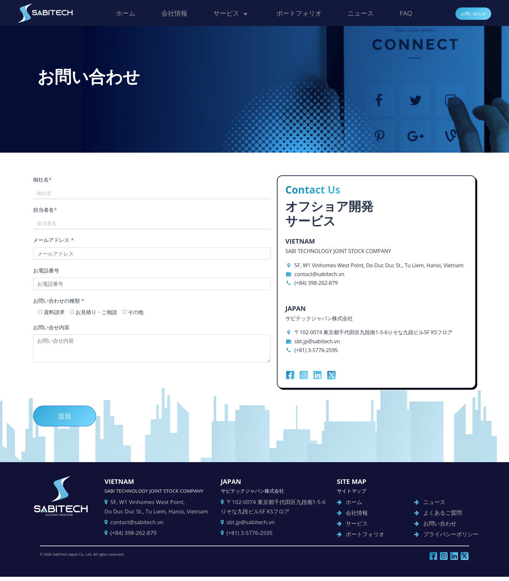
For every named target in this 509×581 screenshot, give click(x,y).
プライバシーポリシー (448, 537)
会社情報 (174, 12)
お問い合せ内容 (57, 327)
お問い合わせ (470, 13)
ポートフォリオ (299, 12)
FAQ (406, 12)
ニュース (361, 12)
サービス (226, 12)
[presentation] (88, 381)
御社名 (48, 179)
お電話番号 (52, 270)
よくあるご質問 (439, 515)
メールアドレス (59, 240)
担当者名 (51, 209)
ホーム (125, 12)
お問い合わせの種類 (64, 300)
